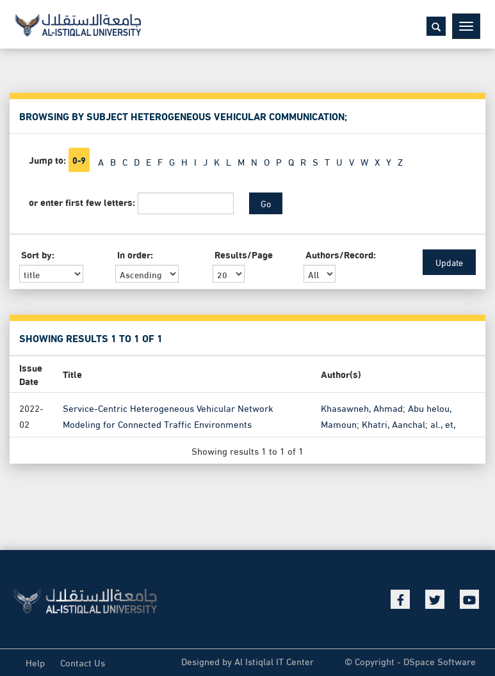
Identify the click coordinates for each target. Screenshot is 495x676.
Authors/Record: (340, 254)
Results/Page (244, 254)
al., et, (442, 423)
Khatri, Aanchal (393, 423)
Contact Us (82, 662)
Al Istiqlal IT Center (274, 661)
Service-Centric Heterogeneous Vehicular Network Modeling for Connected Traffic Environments (168, 415)
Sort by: (37, 254)
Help (35, 662)
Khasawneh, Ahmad (362, 407)
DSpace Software (439, 661)
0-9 (79, 160)
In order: (135, 254)
